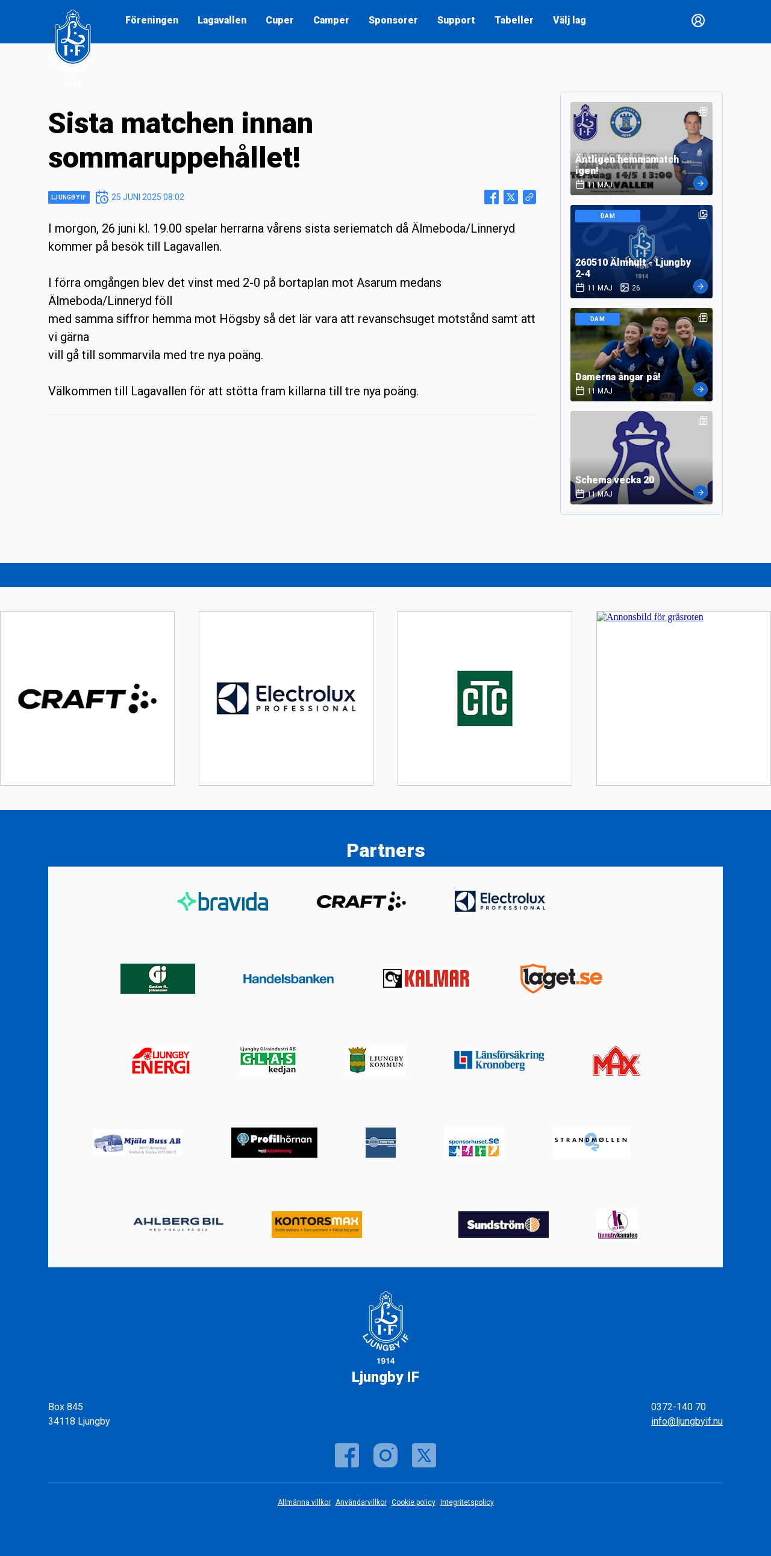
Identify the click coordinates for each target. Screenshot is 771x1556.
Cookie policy (413, 1502)
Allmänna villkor (304, 1502)
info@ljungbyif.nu (687, 1421)
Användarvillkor (361, 1502)
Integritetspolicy (467, 1502)
